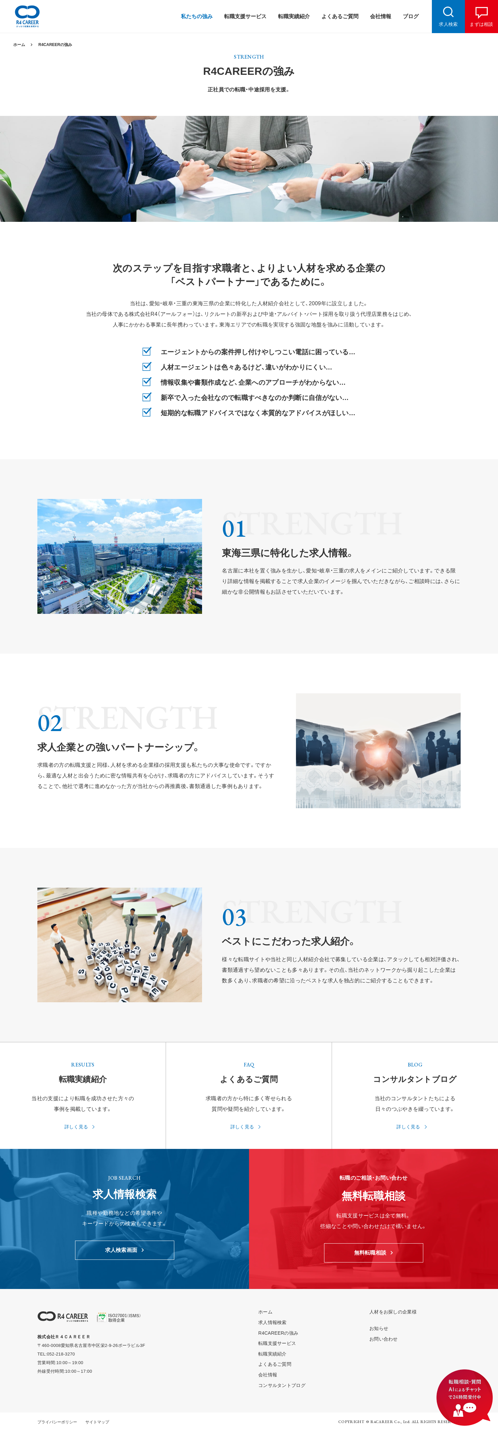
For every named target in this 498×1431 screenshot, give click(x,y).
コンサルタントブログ (282, 1385)
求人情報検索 (272, 1322)
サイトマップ (97, 1422)
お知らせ (378, 1328)
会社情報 (267, 1374)
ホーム (19, 44)
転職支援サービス (277, 1343)
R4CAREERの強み (55, 44)
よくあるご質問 (274, 1364)
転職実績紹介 (272, 1354)
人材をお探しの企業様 (393, 1311)
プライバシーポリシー (57, 1422)
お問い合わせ (383, 1339)
